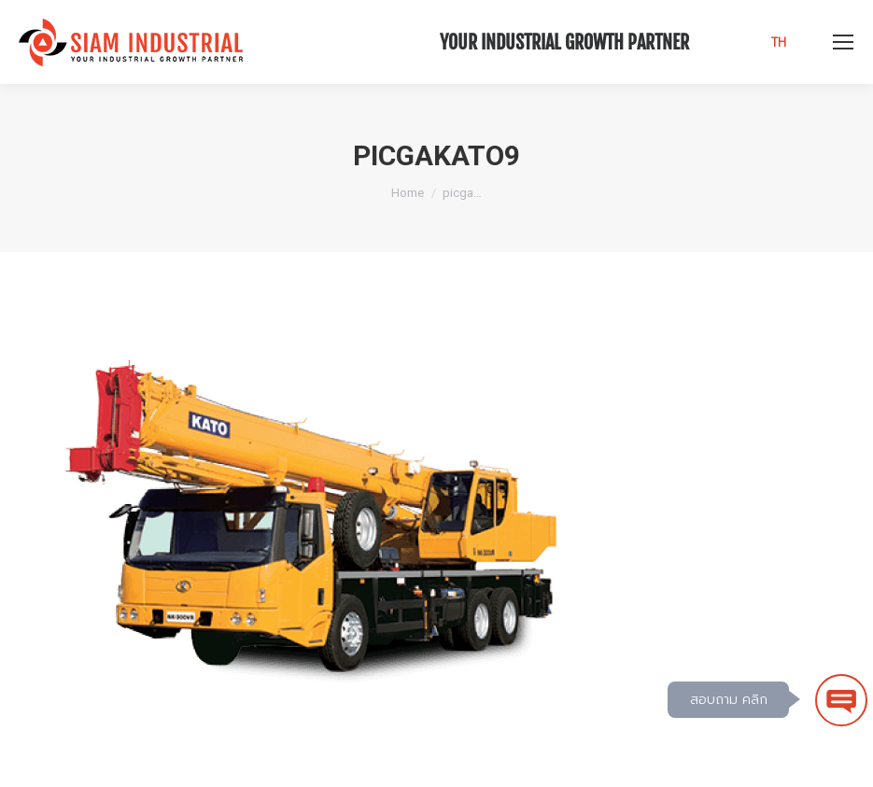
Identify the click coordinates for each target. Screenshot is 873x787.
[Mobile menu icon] (843, 42)
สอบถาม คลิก (728, 700)
